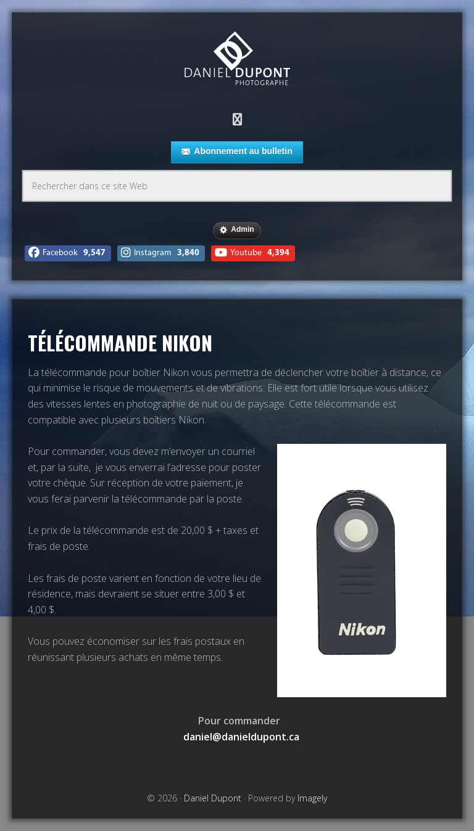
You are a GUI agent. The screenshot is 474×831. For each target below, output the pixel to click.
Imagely (312, 798)
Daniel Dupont (237, 60)
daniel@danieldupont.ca (241, 736)
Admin (237, 230)
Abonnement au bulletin (236, 151)
